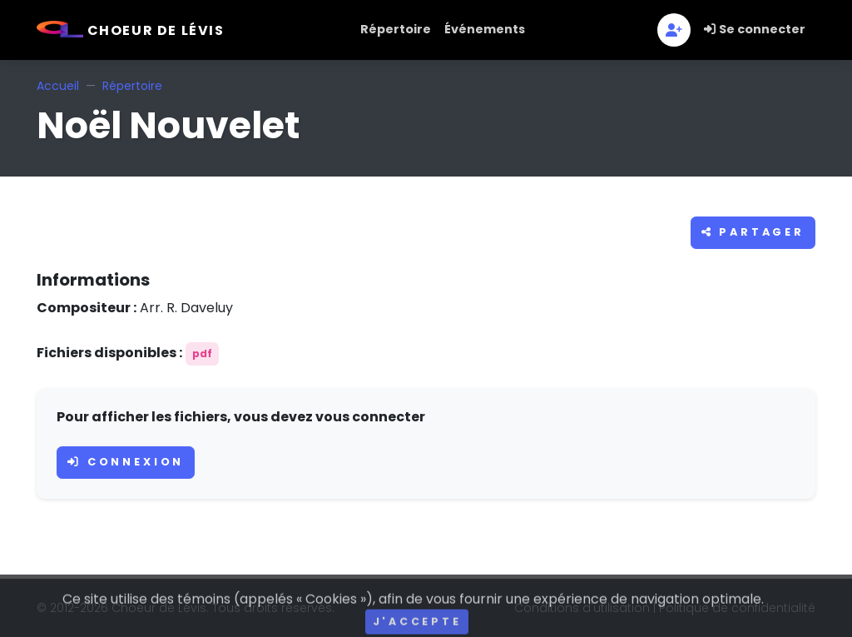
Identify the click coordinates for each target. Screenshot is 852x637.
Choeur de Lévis (131, 30)
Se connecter (754, 29)
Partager (753, 232)
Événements (484, 29)
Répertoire (395, 29)
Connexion (125, 462)
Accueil (58, 85)
